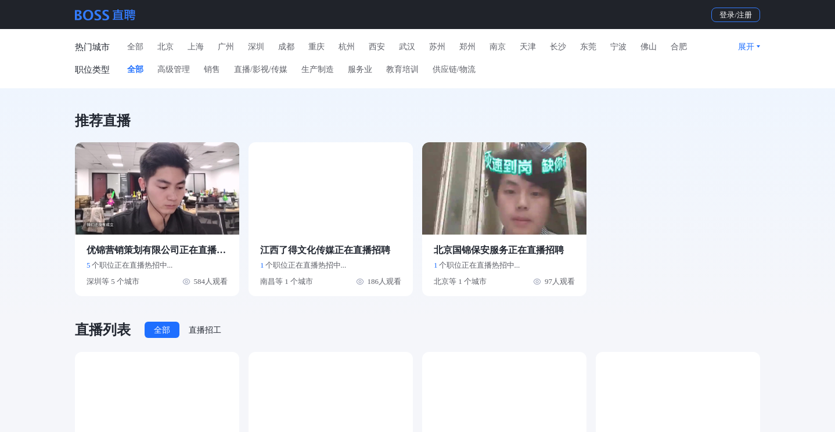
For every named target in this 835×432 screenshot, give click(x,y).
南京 (498, 46)
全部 (135, 46)
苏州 (437, 46)
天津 (528, 46)
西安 (377, 46)
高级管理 (173, 69)
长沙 (558, 46)
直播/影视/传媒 (260, 69)
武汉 (407, 46)
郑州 (467, 46)
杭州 (347, 46)
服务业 (360, 69)
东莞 (588, 46)
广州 (226, 46)
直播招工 (205, 330)
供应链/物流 (454, 69)
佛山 (648, 46)
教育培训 (402, 69)
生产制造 (317, 69)
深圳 (256, 46)
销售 (212, 69)
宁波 (618, 46)
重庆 (316, 46)
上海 (196, 46)
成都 (286, 46)
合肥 (679, 46)
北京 (165, 46)
